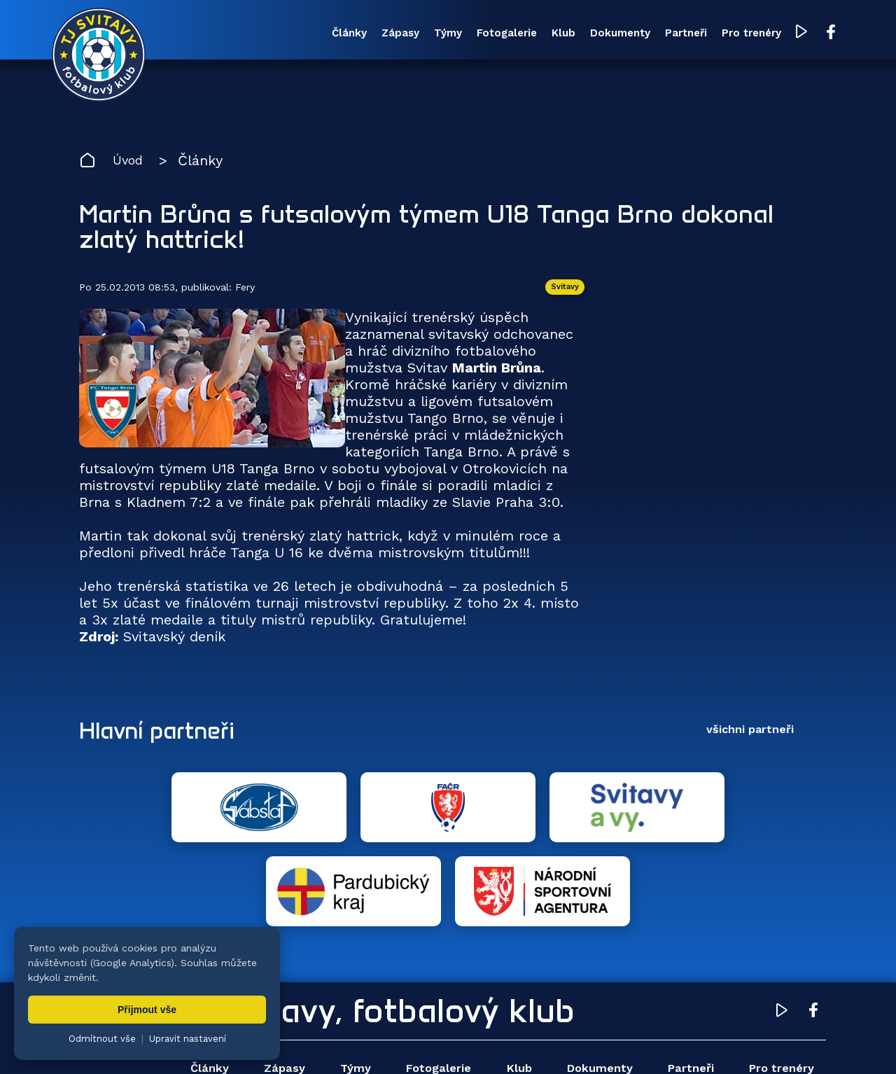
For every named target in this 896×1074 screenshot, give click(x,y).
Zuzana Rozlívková (291, 1042)
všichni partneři (750, 734)
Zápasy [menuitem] (339, 34)
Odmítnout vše (102, 1038)
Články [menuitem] (282, 34)
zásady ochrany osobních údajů (682, 1042)
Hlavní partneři (165, 734)
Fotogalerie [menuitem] (456, 34)
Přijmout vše (147, 1009)
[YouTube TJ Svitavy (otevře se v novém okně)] (775, 34)
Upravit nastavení (187, 1038)
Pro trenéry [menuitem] (723, 34)
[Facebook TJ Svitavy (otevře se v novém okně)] (803, 33)
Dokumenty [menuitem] (581, 34)
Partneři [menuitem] (652, 34)
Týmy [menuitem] (392, 34)
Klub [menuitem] (519, 34)
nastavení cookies (557, 1042)
